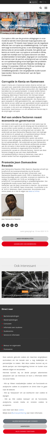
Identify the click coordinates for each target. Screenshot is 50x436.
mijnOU (33, 2)
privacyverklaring (19, 413)
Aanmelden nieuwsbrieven (25, 244)
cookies (21, 410)
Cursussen (7, 324)
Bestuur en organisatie (11, 345)
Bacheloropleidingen (10, 316)
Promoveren (7, 349)
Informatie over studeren (12, 327)
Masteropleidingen (10, 320)
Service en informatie (10, 335)
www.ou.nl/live (33, 191)
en (41, 2)
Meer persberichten (25, 238)
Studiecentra (7, 331)
